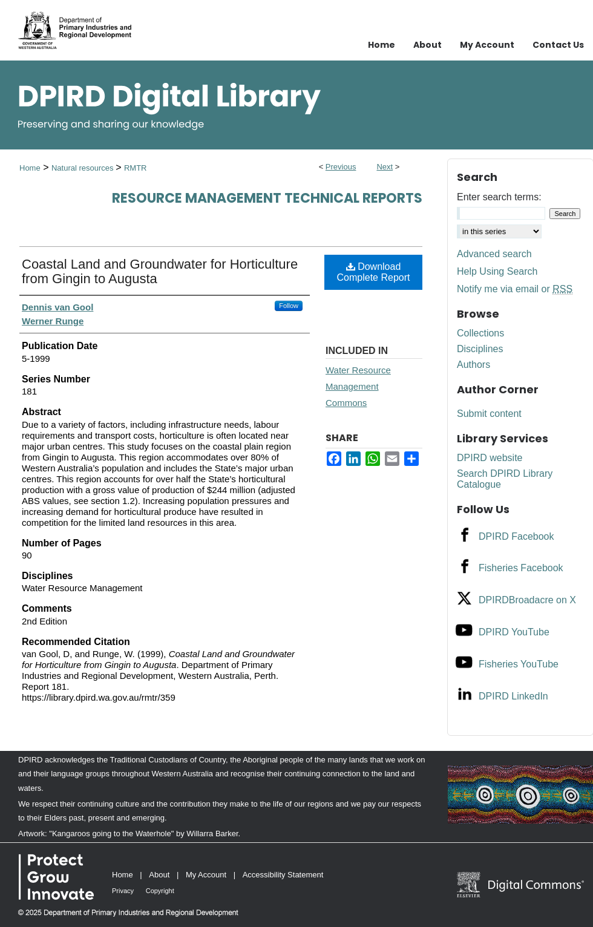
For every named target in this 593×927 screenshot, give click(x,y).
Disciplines (480, 349)
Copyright (160, 890)
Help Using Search (497, 271)
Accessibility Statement (283, 874)
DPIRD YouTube (514, 632)
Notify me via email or (514, 289)
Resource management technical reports (267, 198)
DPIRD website (489, 458)
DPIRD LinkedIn (513, 696)
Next (384, 166)
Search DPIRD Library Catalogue (504, 479)
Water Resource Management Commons (358, 386)
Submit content (489, 413)
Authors (473, 364)
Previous (341, 166)
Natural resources (83, 167)
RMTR (135, 167)
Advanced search (494, 254)
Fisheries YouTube (519, 664)
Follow (288, 305)
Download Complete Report (373, 272)
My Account (206, 874)
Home (30, 167)
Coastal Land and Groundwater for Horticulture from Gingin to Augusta (160, 271)
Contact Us (558, 45)
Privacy (123, 890)
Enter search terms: (499, 197)
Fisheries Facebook (521, 568)
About (159, 874)
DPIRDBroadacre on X (527, 600)
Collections (480, 333)
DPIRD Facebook (516, 536)
